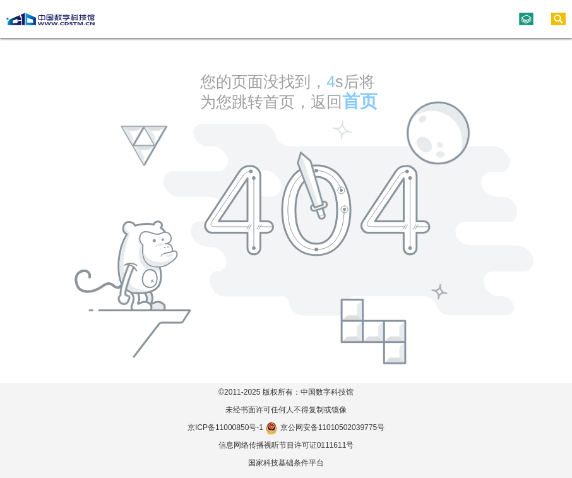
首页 (360, 101)
